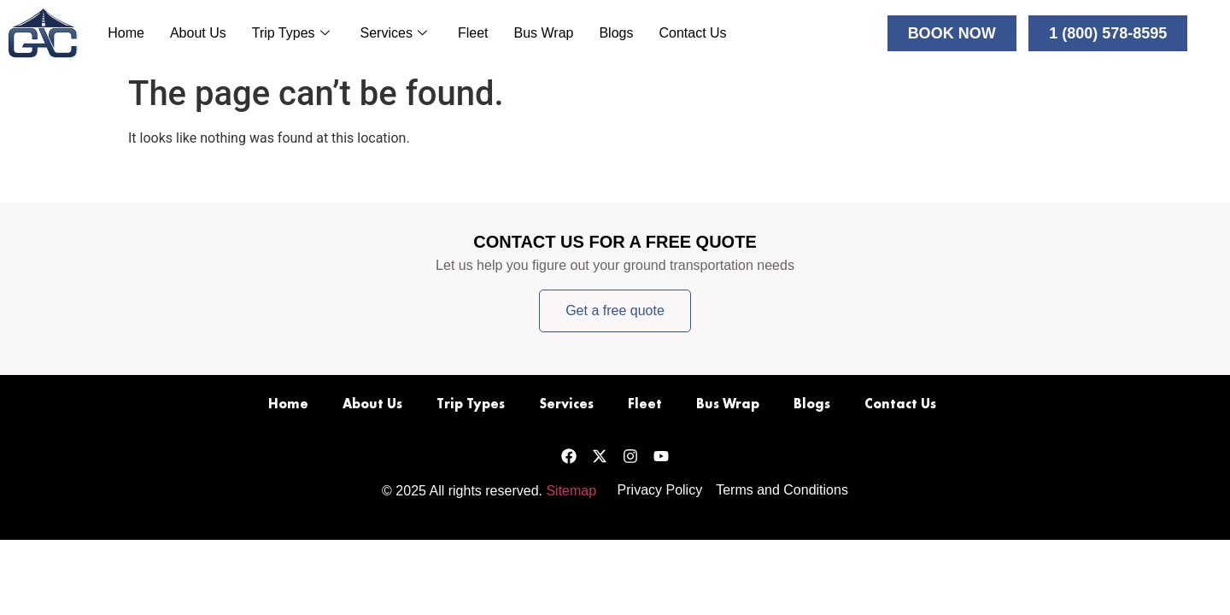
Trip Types (291, 33)
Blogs (616, 33)
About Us (198, 33)
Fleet (473, 33)
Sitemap (571, 490)
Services (393, 33)
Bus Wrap (543, 33)
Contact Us (692, 33)
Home (126, 33)
